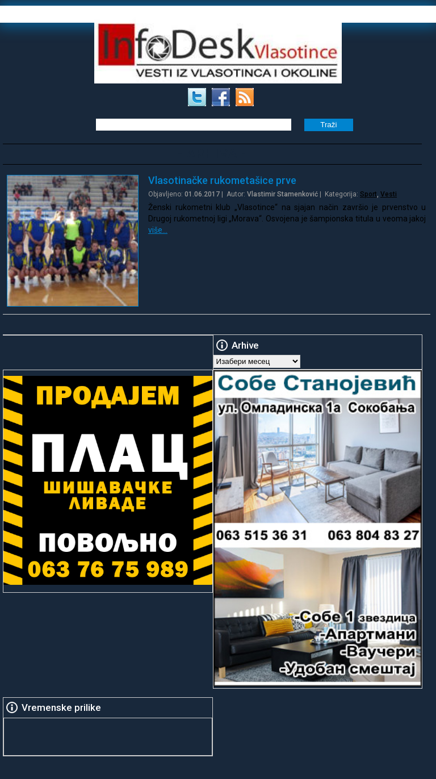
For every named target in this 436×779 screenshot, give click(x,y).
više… (157, 229)
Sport (368, 194)
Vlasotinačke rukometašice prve (222, 180)
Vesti (388, 194)
